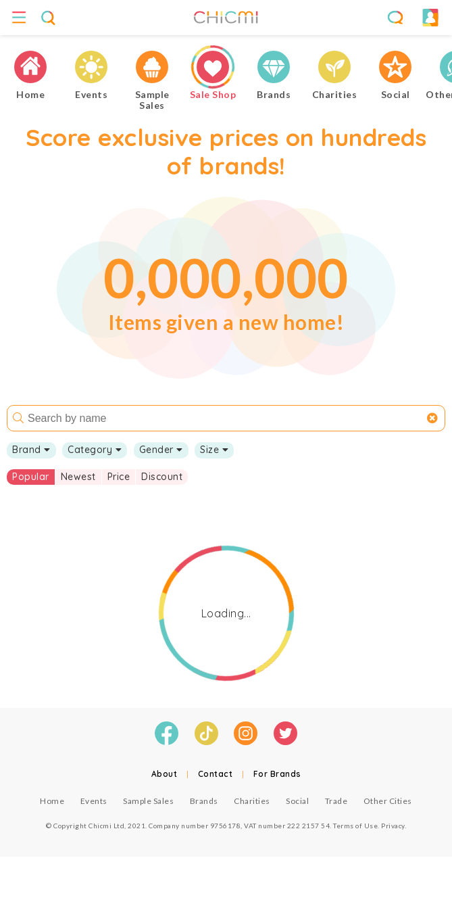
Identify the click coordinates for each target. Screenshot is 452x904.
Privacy (393, 826)
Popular (30, 477)
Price (118, 477)
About (164, 774)
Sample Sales (148, 801)
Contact (215, 774)
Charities (252, 801)
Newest (78, 477)
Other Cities (387, 801)
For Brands (277, 774)
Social (297, 801)
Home (52, 801)
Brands (204, 801)
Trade (336, 801)
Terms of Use (355, 826)
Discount (161, 477)
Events (93, 801)
